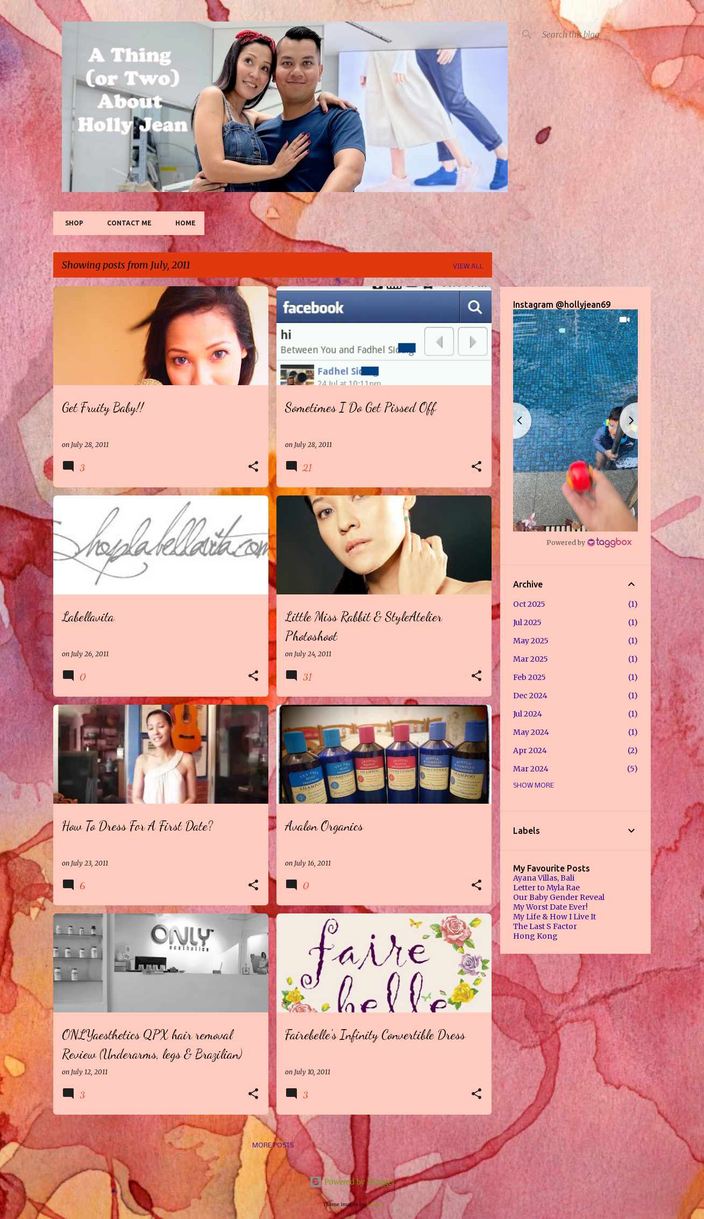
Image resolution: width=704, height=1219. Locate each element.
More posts (273, 1145)
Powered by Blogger (352, 1181)
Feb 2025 (529, 677)
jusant (374, 1204)
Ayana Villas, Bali (543, 878)
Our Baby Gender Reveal (559, 897)
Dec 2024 (530, 695)
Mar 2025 (530, 659)
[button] (253, 467)
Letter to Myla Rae (546, 887)
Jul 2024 (527, 714)
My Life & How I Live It (554, 917)
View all (468, 266)
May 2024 (531, 732)
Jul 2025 (527, 622)
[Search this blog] (594, 34)
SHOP (71, 222)
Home (182, 222)
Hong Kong (535, 936)
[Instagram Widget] (589, 542)
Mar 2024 (531, 769)
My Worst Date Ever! (550, 907)
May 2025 (531, 641)
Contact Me (126, 222)
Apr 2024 (530, 750)
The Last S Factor (545, 926)
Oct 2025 (529, 604)
